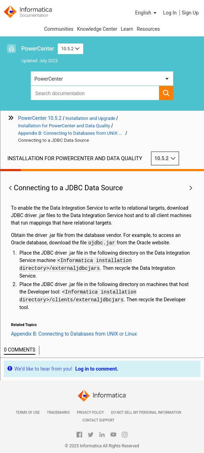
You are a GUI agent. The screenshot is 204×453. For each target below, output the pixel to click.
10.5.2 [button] (70, 48)
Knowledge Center (97, 29)
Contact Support (99, 420)
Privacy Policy (90, 412)
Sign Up (190, 13)
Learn (127, 29)
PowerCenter (37, 48)
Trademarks (58, 412)
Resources (148, 29)
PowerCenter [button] (48, 79)
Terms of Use (28, 412)
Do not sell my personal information (146, 412)
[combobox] (95, 93)
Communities (58, 29)
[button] (147, 13)
